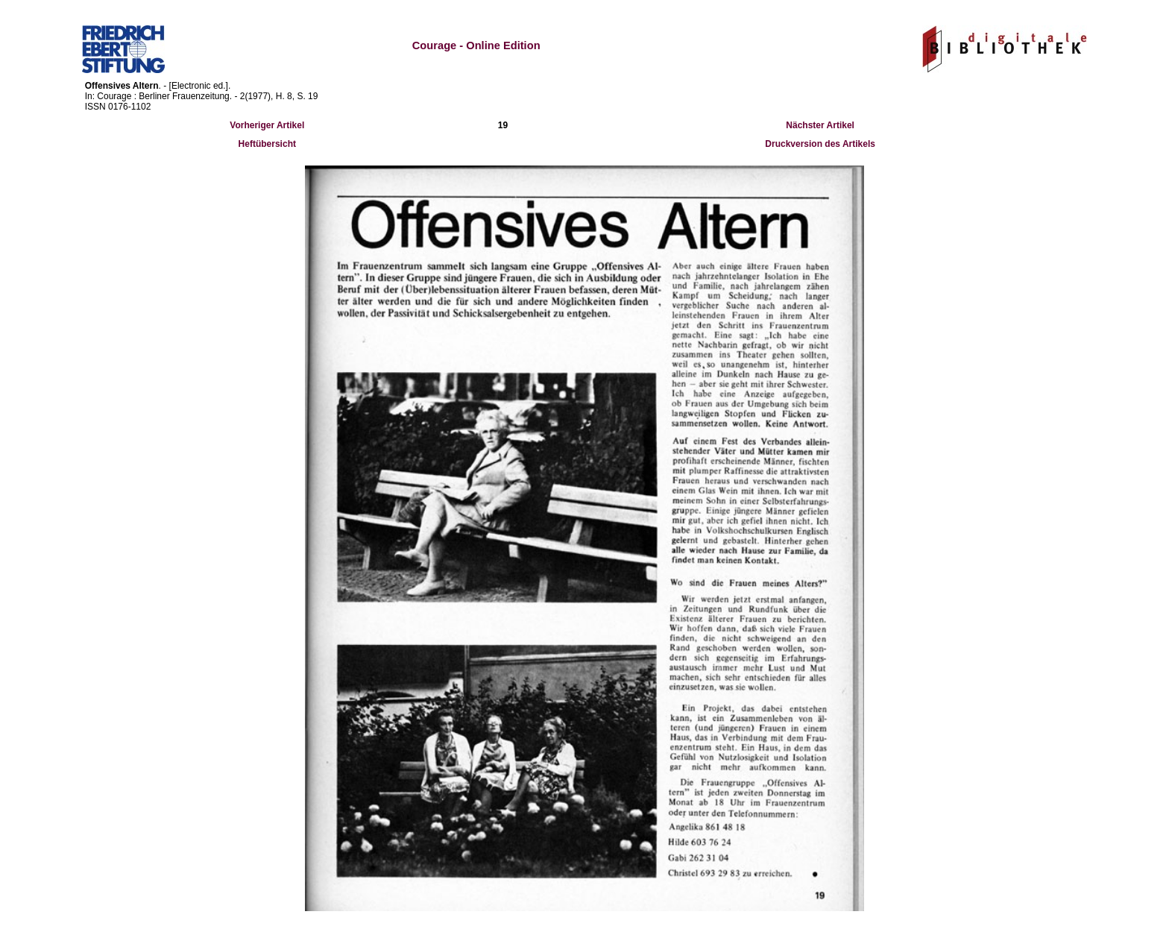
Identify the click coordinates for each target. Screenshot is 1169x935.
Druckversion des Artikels (820, 144)
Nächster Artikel (820, 125)
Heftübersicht (267, 144)
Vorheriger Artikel (267, 125)
